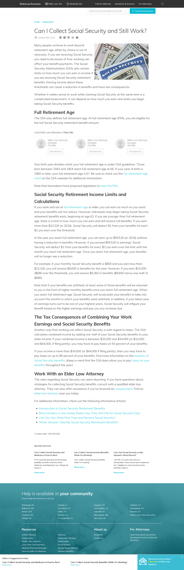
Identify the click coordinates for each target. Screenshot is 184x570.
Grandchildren (28, 538)
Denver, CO (63, 515)
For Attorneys (145, 4)
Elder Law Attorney (58, 140)
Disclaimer (98, 534)
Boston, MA (27, 511)
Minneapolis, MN (101, 515)
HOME (36, 22)
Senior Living (63, 541)
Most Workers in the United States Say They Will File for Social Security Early (89, 413)
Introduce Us (56, 151)
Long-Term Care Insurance (33, 544)
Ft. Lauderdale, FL (65, 518)
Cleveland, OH (64, 508)
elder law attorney (46, 393)
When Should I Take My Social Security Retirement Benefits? (78, 422)
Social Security (64, 544)
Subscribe (153, 561)
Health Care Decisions (31, 541)
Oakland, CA (135, 505)
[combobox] (108, 11)
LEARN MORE (48, 22)
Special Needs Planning (68, 548)
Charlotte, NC (27, 515)
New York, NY (100, 518)
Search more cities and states (142, 515)
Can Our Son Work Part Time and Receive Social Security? (77, 417)
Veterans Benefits (65, 551)
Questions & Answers (125, 4)
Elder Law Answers (30, 4)
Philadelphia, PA (137, 508)
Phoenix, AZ (135, 511)
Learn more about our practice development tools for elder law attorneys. (143, 537)
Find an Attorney (103, 4)
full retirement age (76, 207)
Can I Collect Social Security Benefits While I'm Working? (99, 562)
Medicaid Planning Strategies (34, 548)
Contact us (98, 538)
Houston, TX (99, 505)
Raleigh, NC (27, 518)
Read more (39, 472)
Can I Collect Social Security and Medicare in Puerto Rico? (31, 562)
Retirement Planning (66, 538)
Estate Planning (28, 534)
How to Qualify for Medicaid (34, 551)
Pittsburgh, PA (28, 505)
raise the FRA (109, 186)
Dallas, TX (62, 511)
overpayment (123, 389)
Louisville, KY (99, 511)
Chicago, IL (62, 505)
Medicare (62, 534)
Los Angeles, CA (101, 508)
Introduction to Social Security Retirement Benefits (72, 408)
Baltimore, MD (28, 508)
